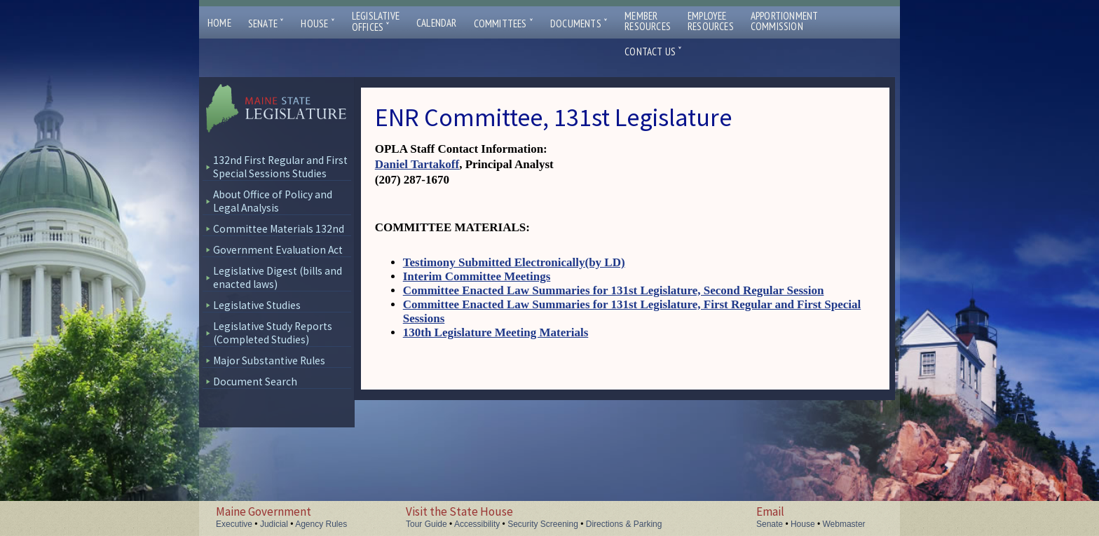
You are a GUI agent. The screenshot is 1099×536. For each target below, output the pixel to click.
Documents (579, 23)
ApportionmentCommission (785, 21)
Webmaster (843, 524)
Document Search (255, 381)
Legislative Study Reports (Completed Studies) (272, 332)
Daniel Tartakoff (417, 164)
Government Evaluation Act (278, 249)
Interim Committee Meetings (477, 276)
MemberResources (647, 21)
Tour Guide (426, 524)
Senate (266, 23)
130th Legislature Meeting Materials (496, 332)
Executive (234, 524)
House (317, 23)
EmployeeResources (711, 21)
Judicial (274, 524)
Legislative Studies (257, 305)
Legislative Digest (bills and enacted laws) (277, 277)
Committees (503, 23)
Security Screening (542, 524)
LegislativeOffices (376, 22)
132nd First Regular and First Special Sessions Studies (280, 166)
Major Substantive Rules (269, 360)
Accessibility (477, 524)
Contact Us (653, 51)
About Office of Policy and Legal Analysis (272, 201)
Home (219, 23)
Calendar (436, 23)
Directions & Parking (624, 524)
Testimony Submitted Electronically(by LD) (514, 262)
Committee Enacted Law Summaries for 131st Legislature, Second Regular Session (613, 290)
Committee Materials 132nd (278, 228)
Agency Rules (321, 524)
